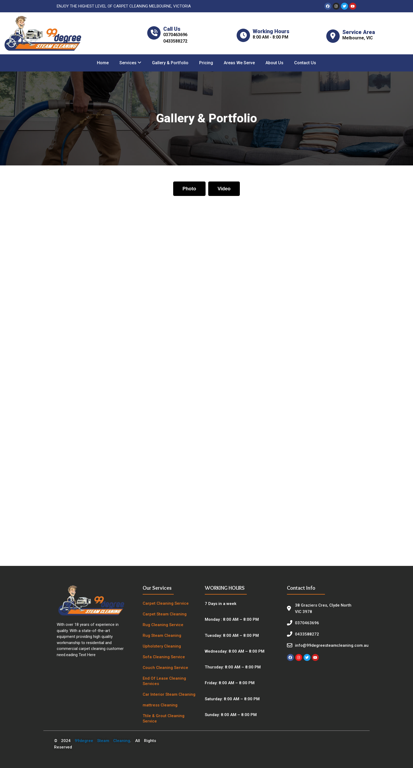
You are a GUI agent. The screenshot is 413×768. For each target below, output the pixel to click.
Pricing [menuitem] (206, 62)
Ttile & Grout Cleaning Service (163, 718)
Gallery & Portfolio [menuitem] (170, 62)
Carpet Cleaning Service (166, 603)
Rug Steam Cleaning (162, 635)
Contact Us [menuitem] (305, 62)
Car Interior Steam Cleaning (169, 694)
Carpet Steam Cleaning (165, 614)
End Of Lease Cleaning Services (164, 681)
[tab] (189, 188)
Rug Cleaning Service (163, 624)
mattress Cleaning (160, 705)
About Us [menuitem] (274, 62)
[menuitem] (130, 63)
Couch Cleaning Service (165, 667)
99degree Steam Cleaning (102, 740)
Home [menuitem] (103, 62)
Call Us (171, 29)
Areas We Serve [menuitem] (239, 62)
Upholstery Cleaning (162, 646)
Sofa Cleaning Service (164, 656)
